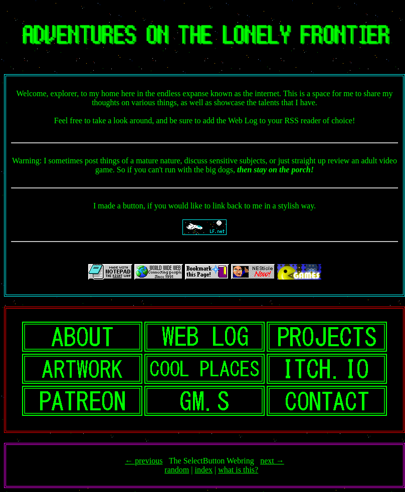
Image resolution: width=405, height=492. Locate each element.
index (203, 469)
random (176, 469)
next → (272, 460)
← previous (143, 460)
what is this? (238, 469)
